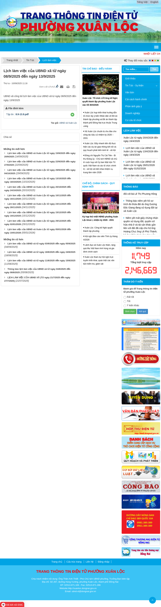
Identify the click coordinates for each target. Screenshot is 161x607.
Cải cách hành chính (136, 99)
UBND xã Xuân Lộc (68, 123)
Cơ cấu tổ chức (133, 120)
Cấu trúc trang (74, 561)
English (154, 2)
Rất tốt (129, 297)
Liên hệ (89, 561)
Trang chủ (56, 561)
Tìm (154, 69)
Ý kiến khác (131, 305)
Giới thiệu (130, 78)
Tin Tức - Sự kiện (134, 85)
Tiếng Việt (142, 2)
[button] (72, 114)
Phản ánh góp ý (133, 106)
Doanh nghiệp (132, 113)
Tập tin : (17, 114)
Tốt (127, 301)
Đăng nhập (103, 561)
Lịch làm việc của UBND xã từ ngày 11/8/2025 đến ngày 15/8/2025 (41, 260)
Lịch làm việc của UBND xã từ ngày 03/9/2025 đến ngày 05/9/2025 (41, 243)
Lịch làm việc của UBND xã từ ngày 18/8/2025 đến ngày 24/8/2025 (41, 252)
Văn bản (129, 92)
